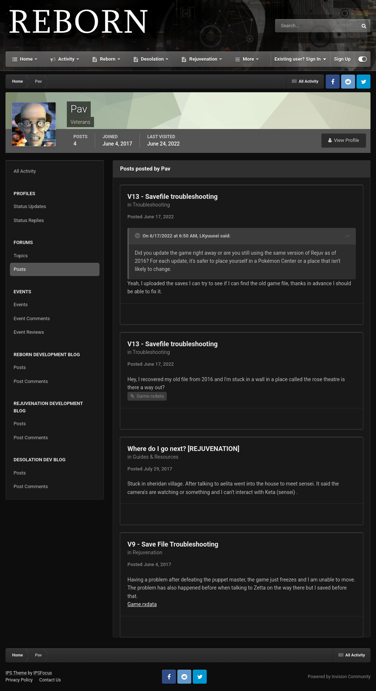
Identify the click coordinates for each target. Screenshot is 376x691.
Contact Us (50, 680)
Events (21, 304)
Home (26, 59)
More (248, 59)
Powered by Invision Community (339, 676)
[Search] (294, 25)
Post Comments (31, 381)
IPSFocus (42, 673)
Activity (66, 59)
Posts (20, 269)
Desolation (152, 59)
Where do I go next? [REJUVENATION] (183, 448)
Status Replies (29, 220)
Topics (21, 255)
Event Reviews (29, 332)
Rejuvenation (203, 59)
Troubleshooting (151, 205)
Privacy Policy (19, 680)
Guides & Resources (155, 457)
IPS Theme (16, 673)
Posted (150, 216)
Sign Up (342, 59)
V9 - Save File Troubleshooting (172, 544)
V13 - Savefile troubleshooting (172, 196)
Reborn (108, 59)
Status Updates (30, 206)
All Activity (25, 171)
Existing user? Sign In (300, 59)
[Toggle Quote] (138, 236)
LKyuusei (209, 236)
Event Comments (32, 318)
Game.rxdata (150, 396)
